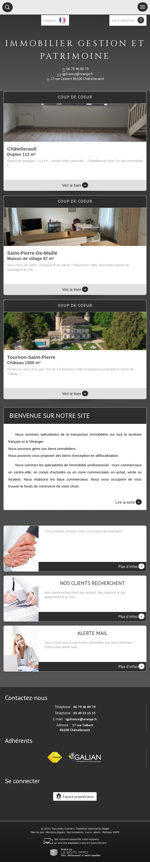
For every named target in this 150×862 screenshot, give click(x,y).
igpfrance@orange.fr (77, 73)
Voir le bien (75, 185)
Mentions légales (55, 832)
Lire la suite (128, 502)
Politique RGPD (110, 832)
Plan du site (37, 832)
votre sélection (123, 20)
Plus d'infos (131, 566)
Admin (97, 832)
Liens (88, 832)
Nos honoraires (75, 832)
